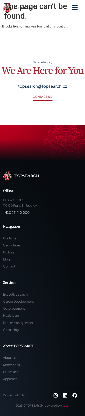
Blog (6, 259)
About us (9, 357)
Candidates (11, 245)
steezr (65, 405)
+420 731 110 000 (16, 212)
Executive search (15, 294)
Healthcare (11, 315)
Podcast (9, 252)
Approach (10, 379)
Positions (9, 238)
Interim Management (18, 322)
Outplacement (14, 308)
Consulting (11, 330)
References (11, 365)
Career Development (18, 301)
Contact (9, 266)
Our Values (10, 372)
